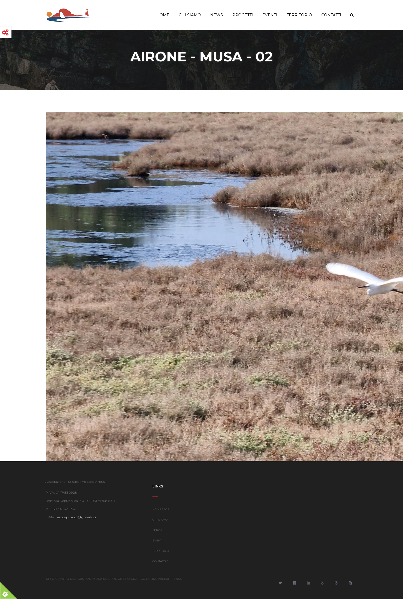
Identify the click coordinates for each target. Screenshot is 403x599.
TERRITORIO (160, 553)
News (216, 15)
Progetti (242, 15)
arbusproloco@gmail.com (75, 517)
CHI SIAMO (159, 522)
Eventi (269, 15)
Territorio (299, 15)
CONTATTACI (160, 563)
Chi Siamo (190, 15)
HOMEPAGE (160, 511)
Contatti (331, 15)
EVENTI (157, 542)
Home (162, 15)
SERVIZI (157, 532)
